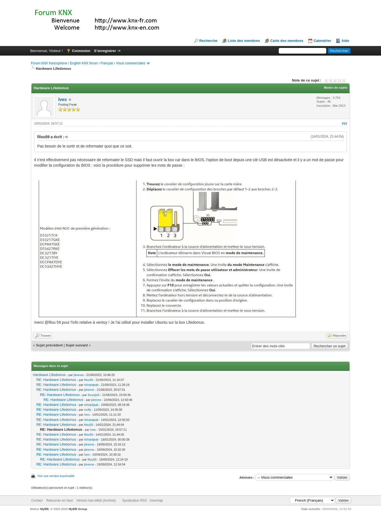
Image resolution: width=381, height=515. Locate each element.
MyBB (44, 509)
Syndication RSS (134, 500)
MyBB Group (78, 509)
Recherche (208, 41)
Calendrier (322, 41)
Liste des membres (244, 41)
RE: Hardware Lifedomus (56, 380)
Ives (62, 99)
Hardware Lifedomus (49, 375)
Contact (37, 500)
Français (107, 63)
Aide (345, 41)
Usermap (156, 500)
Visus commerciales (130, 63)
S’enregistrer (105, 51)
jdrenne (79, 375)
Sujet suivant (77, 345)
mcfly (87, 409)
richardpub (91, 384)
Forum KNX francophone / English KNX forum (64, 63)
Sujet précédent (49, 345)
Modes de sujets (335, 87)
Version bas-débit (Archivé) (96, 500)
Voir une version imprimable (56, 476)
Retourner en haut (59, 500)
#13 (344, 123)
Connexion (81, 51)
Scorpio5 (94, 395)
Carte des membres (286, 41)
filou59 (88, 379)
